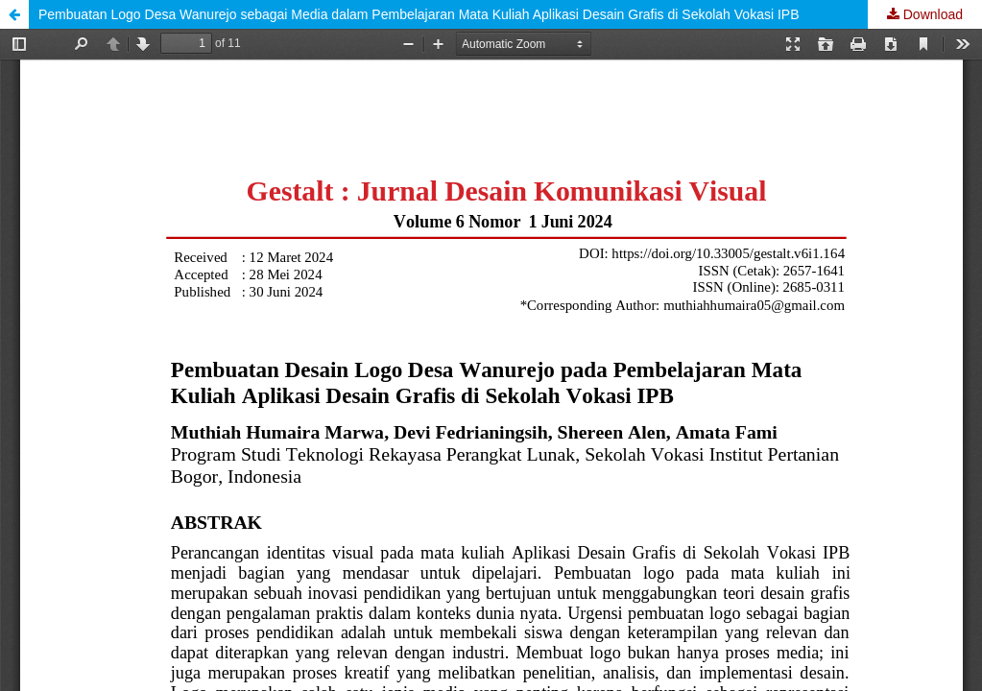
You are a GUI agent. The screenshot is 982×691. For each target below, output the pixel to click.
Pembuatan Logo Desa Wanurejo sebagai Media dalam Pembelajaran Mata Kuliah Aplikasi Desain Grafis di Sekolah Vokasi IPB (418, 14)
